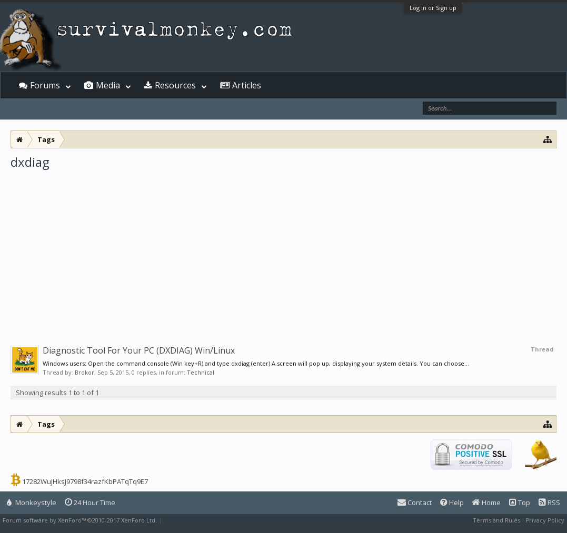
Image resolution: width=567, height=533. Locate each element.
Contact (414, 502)
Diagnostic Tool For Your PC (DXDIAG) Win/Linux (139, 350)
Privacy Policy (544, 520)
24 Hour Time (90, 502)
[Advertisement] (283, 249)
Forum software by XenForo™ (80, 520)
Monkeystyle (31, 502)
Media (108, 85)
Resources (175, 85)
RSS (549, 502)
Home (486, 502)
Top (519, 502)
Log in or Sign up (433, 8)
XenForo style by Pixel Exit (200, 520)
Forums (45, 85)
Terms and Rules (496, 520)
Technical (200, 372)
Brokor (84, 372)
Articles (246, 85)
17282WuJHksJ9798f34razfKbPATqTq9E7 (85, 481)
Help (452, 502)
